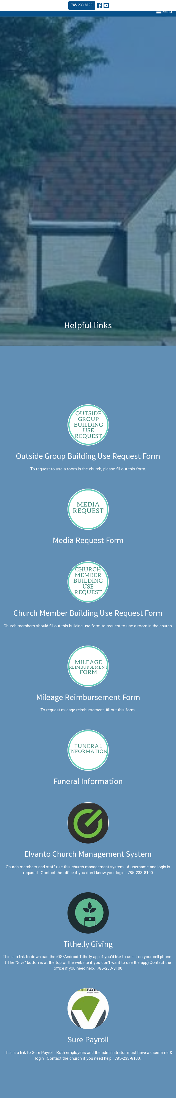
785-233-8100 (82, 5)
